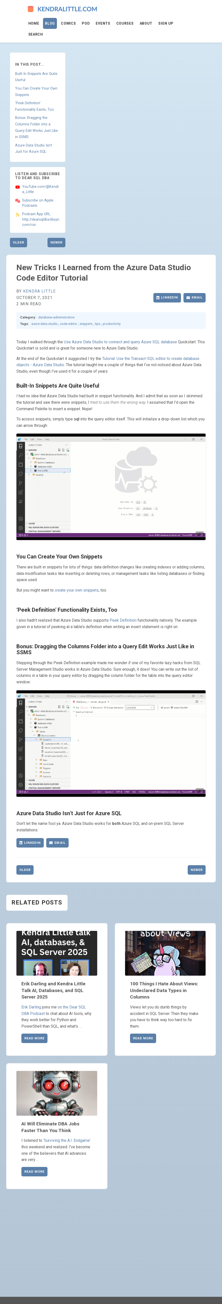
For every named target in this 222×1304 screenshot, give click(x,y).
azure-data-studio (44, 324)
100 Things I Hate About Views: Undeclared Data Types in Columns (164, 990)
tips (97, 324)
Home (33, 23)
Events (103, 23)
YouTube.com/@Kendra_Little (40, 189)
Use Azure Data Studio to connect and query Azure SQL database (120, 342)
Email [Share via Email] (194, 297)
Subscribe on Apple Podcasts (37, 203)
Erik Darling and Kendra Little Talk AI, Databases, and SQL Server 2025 (53, 990)
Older (18, 242)
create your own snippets (77, 590)
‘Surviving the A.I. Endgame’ (66, 1140)
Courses (125, 23)
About (146, 23)
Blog (50, 23)
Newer (56, 242)
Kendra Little (39, 291)
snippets (86, 324)
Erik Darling (31, 1007)
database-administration (56, 317)
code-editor (68, 324)
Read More (34, 1038)
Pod (86, 23)
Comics (68, 23)
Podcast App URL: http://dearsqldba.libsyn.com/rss (41, 219)
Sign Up (166, 23)
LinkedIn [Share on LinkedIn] (167, 297)
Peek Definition (123, 620)
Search (35, 34)
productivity (112, 324)
